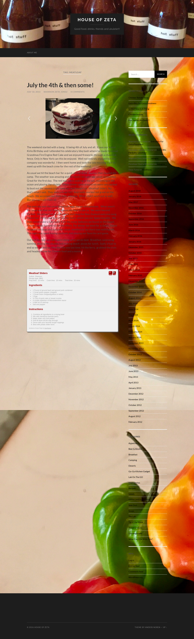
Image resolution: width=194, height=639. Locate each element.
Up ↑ (165, 627)
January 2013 (135, 388)
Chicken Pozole (136, 114)
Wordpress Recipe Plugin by (40, 328)
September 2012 (136, 410)
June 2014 (133, 309)
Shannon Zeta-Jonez (55, 91)
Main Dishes (134, 482)
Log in (131, 560)
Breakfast (133, 454)
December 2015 (136, 247)
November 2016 (136, 207)
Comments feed (136, 571)
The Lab (132, 516)
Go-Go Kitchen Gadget (139, 471)
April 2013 (133, 382)
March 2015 (134, 269)
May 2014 (133, 314)
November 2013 (136, 348)
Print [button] (114, 273)
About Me (32, 52)
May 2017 (133, 202)
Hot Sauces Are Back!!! (139, 120)
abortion (93, 172)
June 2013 (133, 371)
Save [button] (110, 273)
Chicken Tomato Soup (139, 97)
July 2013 (133, 365)
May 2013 (133, 376)
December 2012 (136, 393)
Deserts (132, 465)
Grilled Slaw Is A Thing (139, 108)
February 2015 (135, 275)
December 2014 (136, 281)
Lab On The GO (136, 477)
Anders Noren (152, 627)
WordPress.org (136, 577)
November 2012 (136, 399)
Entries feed (134, 565)
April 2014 (133, 320)
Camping (133, 460)
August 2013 (135, 360)
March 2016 (134, 230)
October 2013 (135, 354)
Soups (131, 510)
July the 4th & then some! (61, 84)
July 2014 (133, 303)
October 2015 (135, 252)
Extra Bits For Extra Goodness (142, 103)
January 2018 (135, 196)
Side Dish (133, 505)
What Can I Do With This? (141, 539)
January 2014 (135, 337)
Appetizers (134, 443)
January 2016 (135, 241)
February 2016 (135, 235)
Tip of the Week (136, 522)
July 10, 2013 (33, 91)
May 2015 (133, 264)
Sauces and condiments (139, 499)
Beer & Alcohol (135, 448)
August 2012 (135, 416)
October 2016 (135, 213)
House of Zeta (97, 19)
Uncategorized (135, 533)
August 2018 (135, 190)
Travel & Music (135, 527)
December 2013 (136, 343)
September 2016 (136, 219)
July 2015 (133, 258)
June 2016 (133, 224)
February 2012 (135, 421)
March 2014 (134, 326)
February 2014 (135, 331)
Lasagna (154, 158)
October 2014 (135, 292)
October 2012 (135, 405)
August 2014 (135, 298)
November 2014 (136, 286)
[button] (29, 118)
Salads (131, 493)
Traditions (147, 169)
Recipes (132, 488)
